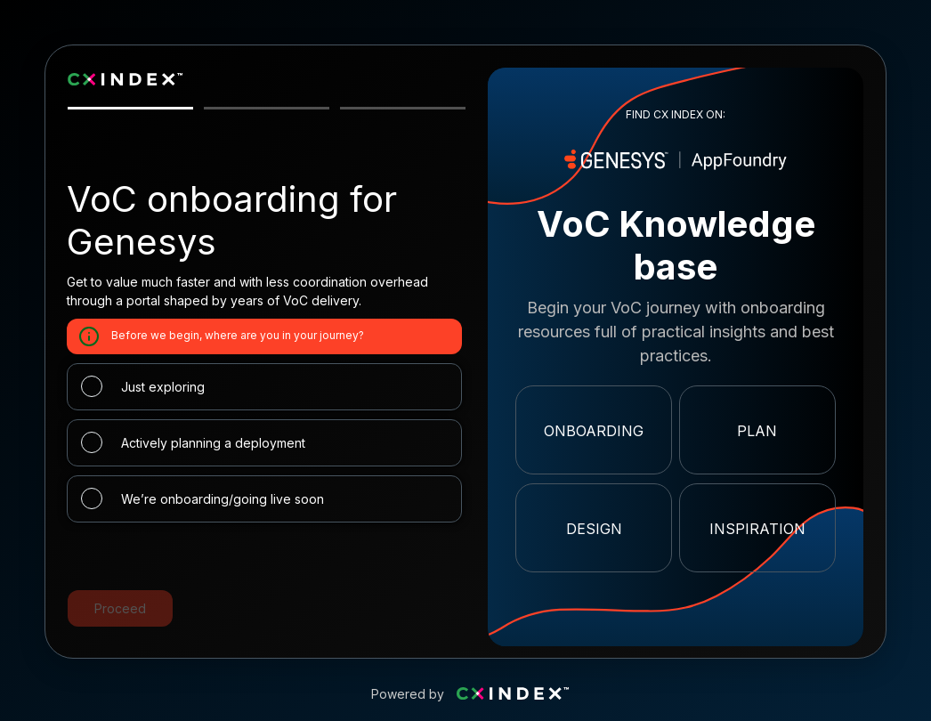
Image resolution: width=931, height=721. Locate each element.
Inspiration (757, 529)
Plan (757, 431)
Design (594, 529)
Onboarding (594, 431)
